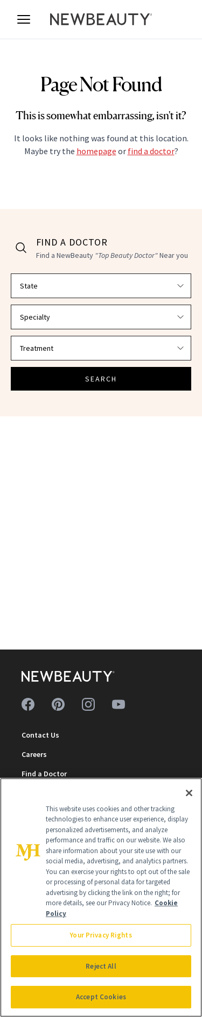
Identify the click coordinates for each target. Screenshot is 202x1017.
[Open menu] (24, 19)
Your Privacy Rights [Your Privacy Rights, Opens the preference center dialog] (100, 935)
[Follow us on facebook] (28, 704)
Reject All (101, 966)
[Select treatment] (101, 348)
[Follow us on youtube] (118, 704)
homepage (96, 151)
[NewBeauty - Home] (101, 19)
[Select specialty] (101, 317)
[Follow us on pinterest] (58, 704)
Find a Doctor (44, 773)
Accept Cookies (101, 996)
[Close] (189, 793)
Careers (34, 754)
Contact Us (40, 735)
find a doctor (151, 151)
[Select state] (101, 285)
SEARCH (101, 379)
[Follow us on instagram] (88, 704)
